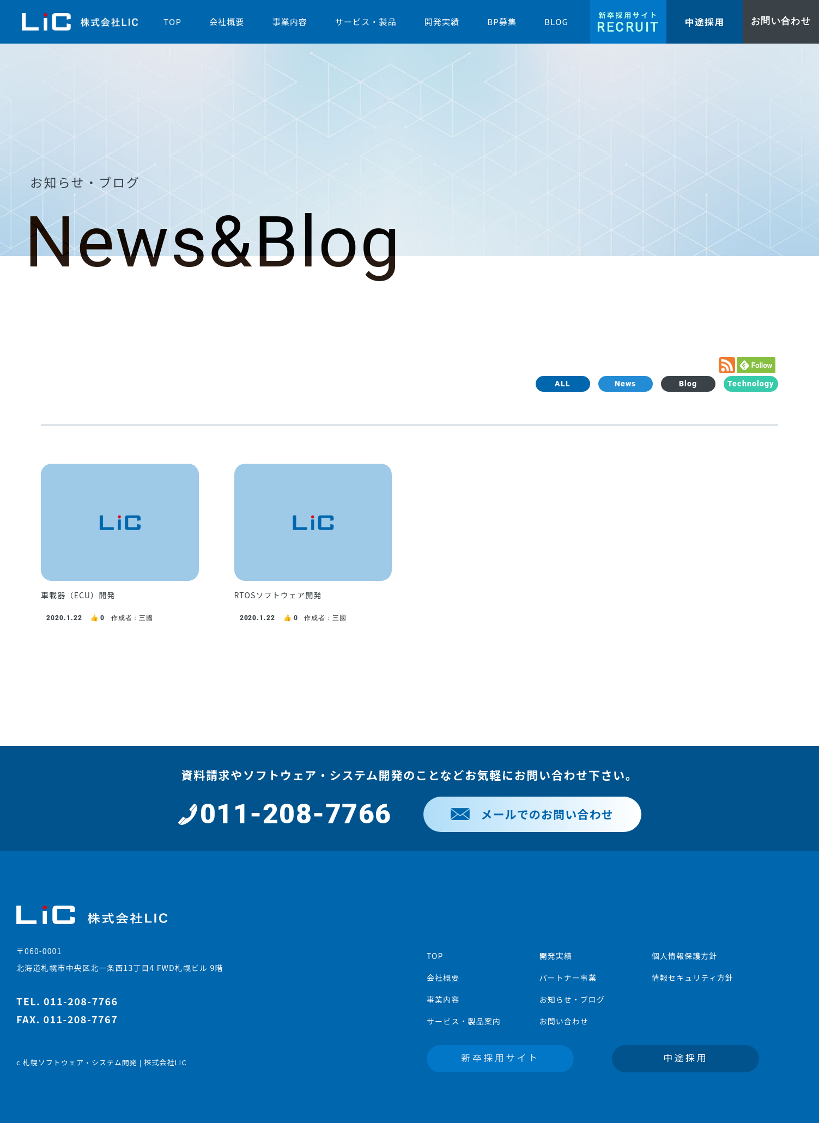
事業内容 (443, 999)
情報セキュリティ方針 (692, 977)
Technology (750, 383)
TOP (435, 955)
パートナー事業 (568, 977)
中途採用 (685, 1057)
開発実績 (555, 955)
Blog (688, 383)
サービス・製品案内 (464, 1021)
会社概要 (443, 977)
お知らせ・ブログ (572, 999)
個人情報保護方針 (685, 955)
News (625, 383)
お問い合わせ (564, 1021)
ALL (563, 383)
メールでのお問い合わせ (532, 814)
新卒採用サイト (500, 1057)
